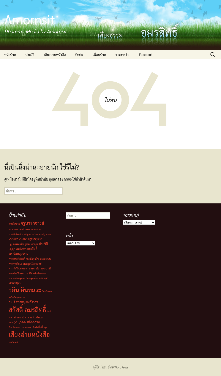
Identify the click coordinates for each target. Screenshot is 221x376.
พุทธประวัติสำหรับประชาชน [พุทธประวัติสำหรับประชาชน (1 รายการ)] (33, 273)
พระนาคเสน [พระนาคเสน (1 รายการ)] (45, 258)
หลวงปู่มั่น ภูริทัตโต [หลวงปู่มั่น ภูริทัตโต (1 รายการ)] (17, 322)
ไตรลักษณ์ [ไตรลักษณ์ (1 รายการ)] (13, 342)
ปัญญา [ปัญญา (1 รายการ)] (12, 248)
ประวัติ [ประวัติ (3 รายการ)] (43, 244)
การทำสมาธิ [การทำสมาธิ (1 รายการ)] (14, 223)
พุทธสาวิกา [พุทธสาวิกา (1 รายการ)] (24, 278)
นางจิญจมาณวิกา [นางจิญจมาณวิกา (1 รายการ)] (30, 234)
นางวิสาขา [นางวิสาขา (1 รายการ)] (13, 239)
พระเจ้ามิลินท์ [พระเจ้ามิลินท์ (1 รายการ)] (15, 268)
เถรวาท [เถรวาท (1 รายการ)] (28, 327)
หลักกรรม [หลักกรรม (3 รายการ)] (33, 322)
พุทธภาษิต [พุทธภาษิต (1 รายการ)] (14, 278)
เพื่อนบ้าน (99, 54)
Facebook (145, 54)
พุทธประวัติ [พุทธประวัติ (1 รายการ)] (14, 273)
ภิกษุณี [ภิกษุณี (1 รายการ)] (44, 278)
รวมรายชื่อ (122, 54)
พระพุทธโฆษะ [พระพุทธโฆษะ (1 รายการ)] (15, 263)
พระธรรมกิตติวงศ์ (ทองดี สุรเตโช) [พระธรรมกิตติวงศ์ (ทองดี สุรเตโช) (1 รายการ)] (24, 258)
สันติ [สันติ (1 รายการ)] (49, 311)
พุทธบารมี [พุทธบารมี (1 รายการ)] (46, 268)
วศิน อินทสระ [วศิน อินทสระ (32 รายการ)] (25, 290)
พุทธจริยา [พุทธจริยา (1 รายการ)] (35, 268)
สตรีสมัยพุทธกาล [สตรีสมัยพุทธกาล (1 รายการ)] (17, 297)
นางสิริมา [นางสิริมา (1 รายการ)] (23, 239)
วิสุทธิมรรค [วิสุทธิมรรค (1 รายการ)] (47, 291)
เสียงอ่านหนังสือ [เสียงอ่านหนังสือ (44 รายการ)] (29, 334)
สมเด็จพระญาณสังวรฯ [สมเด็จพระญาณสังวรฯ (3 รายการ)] (23, 302)
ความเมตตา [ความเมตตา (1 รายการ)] (14, 229)
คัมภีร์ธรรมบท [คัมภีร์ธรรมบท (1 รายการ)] (26, 229)
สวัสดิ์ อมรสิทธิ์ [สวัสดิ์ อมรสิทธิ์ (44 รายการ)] (27, 309)
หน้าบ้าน (10, 54)
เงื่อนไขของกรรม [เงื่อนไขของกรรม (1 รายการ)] (16, 327)
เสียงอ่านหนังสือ (55, 54)
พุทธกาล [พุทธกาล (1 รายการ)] (26, 268)
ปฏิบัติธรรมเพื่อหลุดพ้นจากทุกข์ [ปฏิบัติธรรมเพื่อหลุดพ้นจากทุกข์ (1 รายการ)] (23, 244)
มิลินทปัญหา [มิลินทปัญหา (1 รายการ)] (15, 283)
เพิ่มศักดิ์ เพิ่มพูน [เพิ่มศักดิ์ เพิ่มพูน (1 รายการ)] (39, 327)
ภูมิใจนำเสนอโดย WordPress (110, 367)
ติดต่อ (79, 54)
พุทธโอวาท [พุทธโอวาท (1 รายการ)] (35, 278)
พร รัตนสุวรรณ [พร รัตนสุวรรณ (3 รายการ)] (18, 254)
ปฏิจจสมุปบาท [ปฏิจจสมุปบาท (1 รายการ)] (35, 239)
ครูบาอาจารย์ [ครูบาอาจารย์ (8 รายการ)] (32, 223)
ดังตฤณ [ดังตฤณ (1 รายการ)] (37, 229)
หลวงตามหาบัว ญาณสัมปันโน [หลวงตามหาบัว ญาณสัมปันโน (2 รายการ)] (26, 317)
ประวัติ (30, 54)
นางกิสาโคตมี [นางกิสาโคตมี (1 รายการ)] (15, 234)
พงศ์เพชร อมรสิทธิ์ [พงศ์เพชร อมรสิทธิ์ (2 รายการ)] (26, 248)
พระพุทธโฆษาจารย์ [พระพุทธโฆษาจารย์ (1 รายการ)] (32, 263)
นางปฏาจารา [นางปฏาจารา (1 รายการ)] (44, 234)
